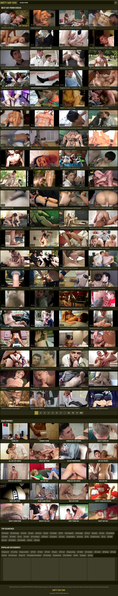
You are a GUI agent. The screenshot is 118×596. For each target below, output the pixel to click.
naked (81, 552)
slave (41, 552)
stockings (48, 555)
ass (104, 537)
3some (39, 533)
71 (77, 413)
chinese (6, 533)
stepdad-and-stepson (35, 555)
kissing (106, 552)
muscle (98, 552)
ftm (62, 533)
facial (113, 552)
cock (102, 533)
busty (37, 540)
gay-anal (6, 552)
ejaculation (72, 537)
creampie (89, 552)
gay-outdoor (24, 552)
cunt (5, 540)
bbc (77, 555)
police (95, 533)
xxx (20, 537)
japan (55, 552)
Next (81, 413)
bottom (46, 537)
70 (73, 413)
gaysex (84, 555)
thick (34, 552)
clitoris (6, 537)
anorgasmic (70, 533)
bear (46, 533)
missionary (14, 555)
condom (13, 540)
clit (87, 537)
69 (69, 413)
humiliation (68, 555)
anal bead (22, 540)
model (13, 537)
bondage (80, 533)
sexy (91, 555)
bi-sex (63, 552)
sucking (15, 552)
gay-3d (23, 555)
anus (30, 540)
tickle (27, 537)
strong (81, 537)
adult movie (96, 537)
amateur (54, 537)
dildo (110, 537)
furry (88, 533)
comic (62, 537)
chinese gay (15, 533)
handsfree (111, 533)
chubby (54, 533)
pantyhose (58, 555)
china (24, 533)
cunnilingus (36, 537)
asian (31, 533)
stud (5, 555)
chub (48, 552)
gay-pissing (72, 552)
